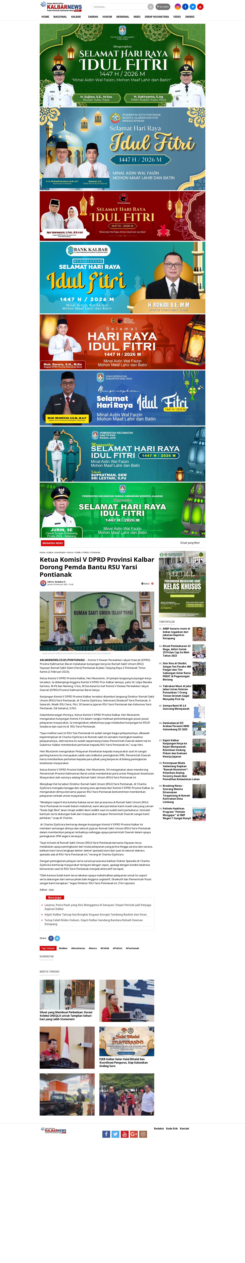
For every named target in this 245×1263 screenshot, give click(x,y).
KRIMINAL (122, 16)
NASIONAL (60, 16)
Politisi (86, 552)
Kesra (70, 552)
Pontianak (95, 552)
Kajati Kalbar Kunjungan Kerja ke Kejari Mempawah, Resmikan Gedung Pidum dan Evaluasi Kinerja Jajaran (175, 748)
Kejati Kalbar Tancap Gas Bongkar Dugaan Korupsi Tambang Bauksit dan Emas (96, 914)
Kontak (184, 1128)
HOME (45, 16)
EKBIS (137, 16)
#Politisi (117, 948)
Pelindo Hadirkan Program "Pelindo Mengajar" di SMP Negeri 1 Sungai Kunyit (177, 813)
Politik (78, 552)
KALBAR (76, 16)
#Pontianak (132, 948)
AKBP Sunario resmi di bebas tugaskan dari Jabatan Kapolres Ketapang (176, 633)
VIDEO (177, 16)
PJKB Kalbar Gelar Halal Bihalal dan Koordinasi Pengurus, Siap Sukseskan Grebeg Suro (123, 1062)
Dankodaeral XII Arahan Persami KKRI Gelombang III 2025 (176, 726)
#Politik (104, 948)
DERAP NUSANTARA (157, 16)
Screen (163, 6)
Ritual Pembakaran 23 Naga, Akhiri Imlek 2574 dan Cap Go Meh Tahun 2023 (176, 650)
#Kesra (93, 948)
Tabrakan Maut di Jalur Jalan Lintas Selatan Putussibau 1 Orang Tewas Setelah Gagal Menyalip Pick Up (177, 692)
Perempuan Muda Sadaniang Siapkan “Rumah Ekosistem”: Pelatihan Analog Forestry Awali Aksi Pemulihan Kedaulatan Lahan (181, 771)
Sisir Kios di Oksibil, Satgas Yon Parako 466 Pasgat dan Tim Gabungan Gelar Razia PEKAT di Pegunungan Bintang (177, 671)
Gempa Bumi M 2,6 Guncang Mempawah (176, 707)
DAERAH (93, 16)
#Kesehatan (78, 948)
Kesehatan (60, 552)
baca (145, 583)
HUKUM (107, 16)
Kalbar (50, 552)
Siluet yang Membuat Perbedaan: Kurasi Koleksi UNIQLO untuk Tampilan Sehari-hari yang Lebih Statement (66, 1015)
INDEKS (189, 16)
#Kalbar (63, 948)
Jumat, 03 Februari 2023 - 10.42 (60, 584)
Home (42, 552)
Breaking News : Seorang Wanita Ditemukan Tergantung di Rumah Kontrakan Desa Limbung (176, 794)
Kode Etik (172, 1128)
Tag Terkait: (48, 948)
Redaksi (159, 1128)
